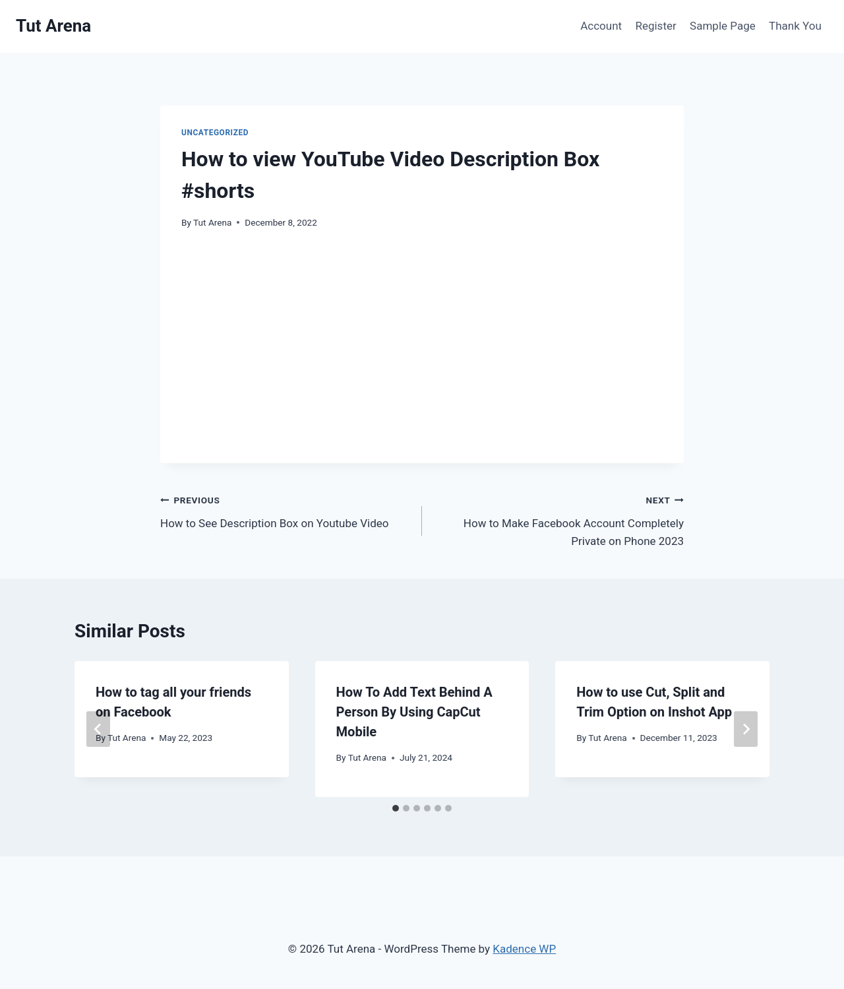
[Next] (746, 729)
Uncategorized (215, 132)
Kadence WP (524, 948)
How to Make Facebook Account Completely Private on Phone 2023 (558, 519)
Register (655, 25)
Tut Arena (212, 222)
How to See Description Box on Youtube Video (285, 510)
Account (601, 25)
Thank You (795, 25)
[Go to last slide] (98, 729)
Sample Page (723, 25)
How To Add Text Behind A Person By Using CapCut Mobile (414, 712)
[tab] (395, 808)
